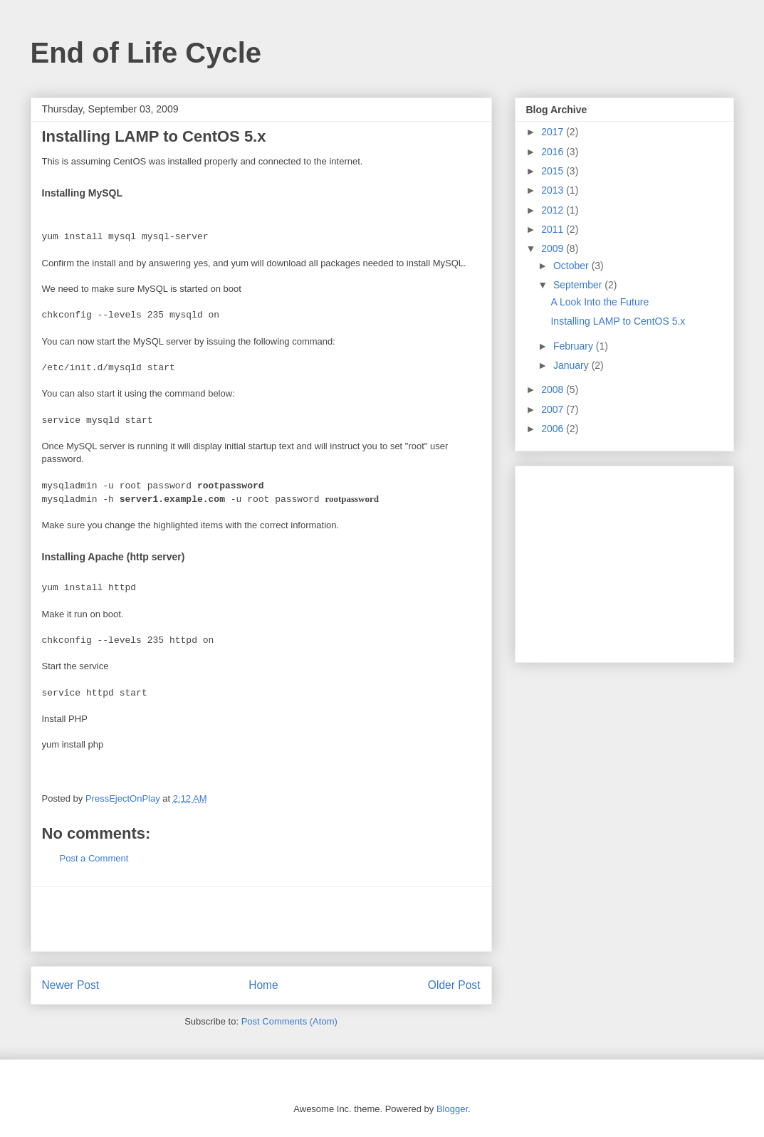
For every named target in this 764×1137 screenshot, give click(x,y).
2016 (553, 151)
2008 (553, 389)
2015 (553, 171)
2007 (553, 409)
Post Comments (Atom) (289, 1021)
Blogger (452, 1109)
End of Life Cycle (146, 52)
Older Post (454, 985)
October (572, 265)
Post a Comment (94, 858)
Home (263, 985)
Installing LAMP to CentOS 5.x (617, 321)
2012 (553, 210)
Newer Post (71, 985)
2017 (553, 131)
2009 (553, 248)
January (572, 365)
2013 (553, 190)
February (574, 346)
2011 (553, 229)
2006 (553, 428)
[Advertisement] (261, 919)
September (579, 284)
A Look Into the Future (599, 302)
